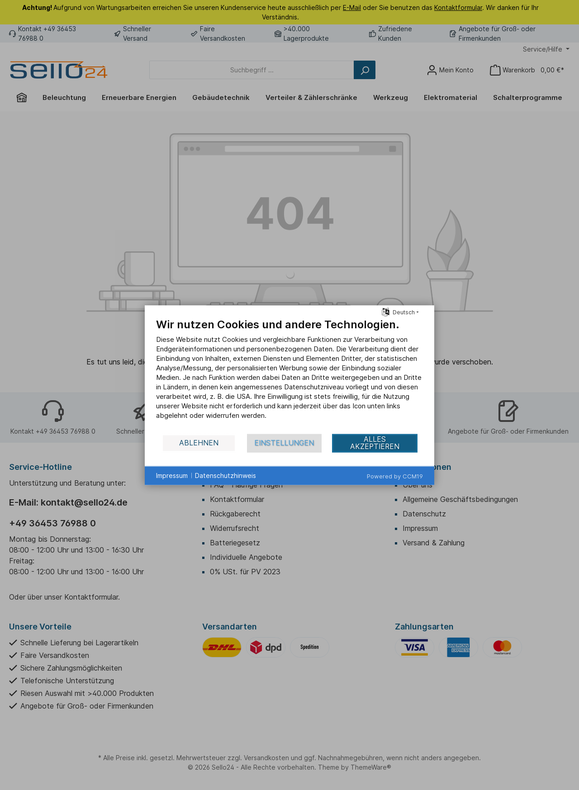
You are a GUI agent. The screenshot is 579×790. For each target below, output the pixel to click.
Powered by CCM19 (395, 475)
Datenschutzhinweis (225, 475)
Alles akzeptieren (374, 443)
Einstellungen (284, 443)
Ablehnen (198, 443)
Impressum (172, 475)
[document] (289, 375)
